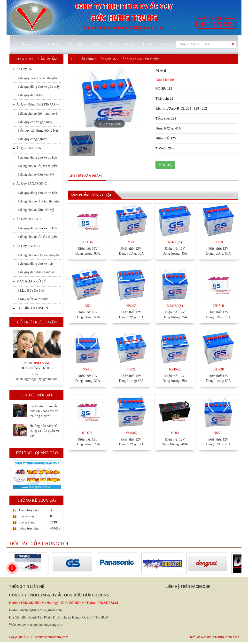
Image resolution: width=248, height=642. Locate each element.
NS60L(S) (175, 242)
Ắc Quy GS (22, 68)
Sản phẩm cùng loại (91, 195)
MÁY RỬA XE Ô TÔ (29, 281)
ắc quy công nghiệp (32, 139)
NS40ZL (175, 369)
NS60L (218, 433)
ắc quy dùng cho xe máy (36, 263)
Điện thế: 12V (165, 138)
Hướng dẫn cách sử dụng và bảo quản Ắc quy (44, 430)
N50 (88, 306)
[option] (82, 144)
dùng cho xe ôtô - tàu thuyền (38, 113)
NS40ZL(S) (175, 306)
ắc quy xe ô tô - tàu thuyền (37, 78)
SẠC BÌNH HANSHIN (30, 308)
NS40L (88, 369)
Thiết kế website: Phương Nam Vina (213, 637)
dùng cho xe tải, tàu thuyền (38, 166)
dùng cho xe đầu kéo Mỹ (36, 174)
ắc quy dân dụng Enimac (36, 272)
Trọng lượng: (165, 148)
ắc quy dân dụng (30, 95)
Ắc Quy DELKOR (27, 148)
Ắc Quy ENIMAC (27, 245)
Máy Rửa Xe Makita (33, 299)
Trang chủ (30, 44)
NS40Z (131, 306)
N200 (174, 433)
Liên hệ (166, 44)
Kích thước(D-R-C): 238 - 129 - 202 (181, 108)
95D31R (87, 242)
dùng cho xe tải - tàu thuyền (38, 201)
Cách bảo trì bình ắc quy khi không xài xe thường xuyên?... (44, 411)
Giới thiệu (52, 44)
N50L (131, 242)
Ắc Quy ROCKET (27, 219)
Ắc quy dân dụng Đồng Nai (38, 130)
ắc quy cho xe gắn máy (35, 122)
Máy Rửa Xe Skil (31, 290)
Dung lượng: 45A (168, 128)
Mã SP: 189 (163, 88)
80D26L (87, 433)
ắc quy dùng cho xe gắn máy (39, 86)
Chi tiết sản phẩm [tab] (85, 176)
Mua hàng (165, 165)
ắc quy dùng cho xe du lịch (37, 157)
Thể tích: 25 (164, 98)
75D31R (218, 306)
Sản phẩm (75, 44)
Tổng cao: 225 (165, 118)
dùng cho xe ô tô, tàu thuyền (38, 255)
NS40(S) (131, 433)
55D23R (218, 369)
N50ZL (131, 369)
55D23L (218, 242)
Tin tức (147, 44)
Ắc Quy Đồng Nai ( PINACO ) (36, 104)
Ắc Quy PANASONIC (30, 183)
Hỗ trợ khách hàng (121, 44)
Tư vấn (95, 44)
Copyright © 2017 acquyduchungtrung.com (38, 637)
